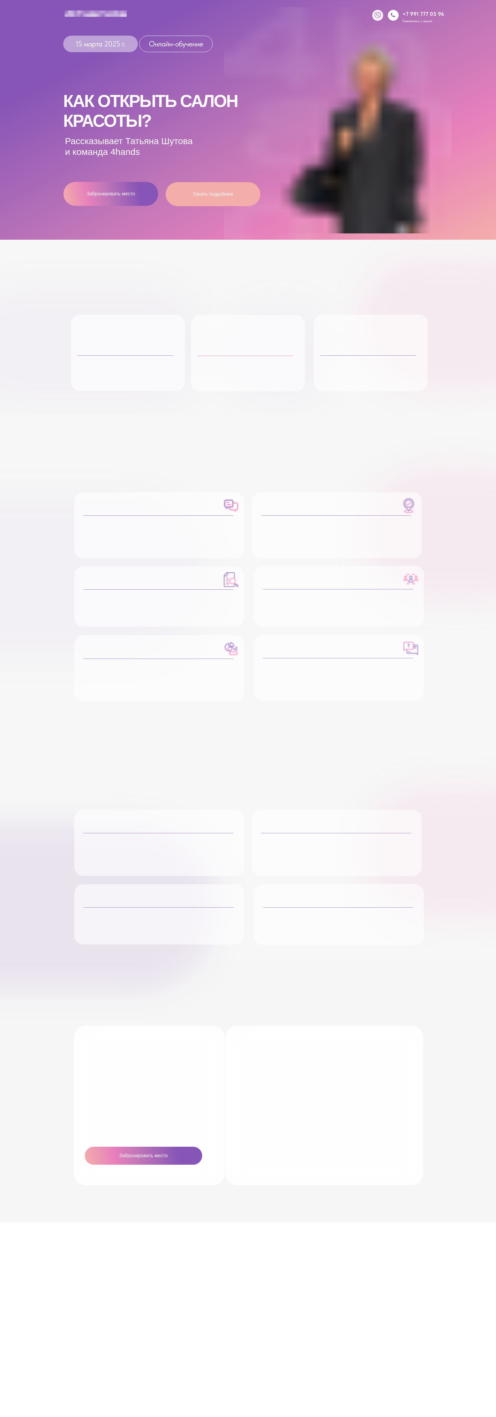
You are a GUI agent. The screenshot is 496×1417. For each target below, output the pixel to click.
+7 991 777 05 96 (423, 14)
